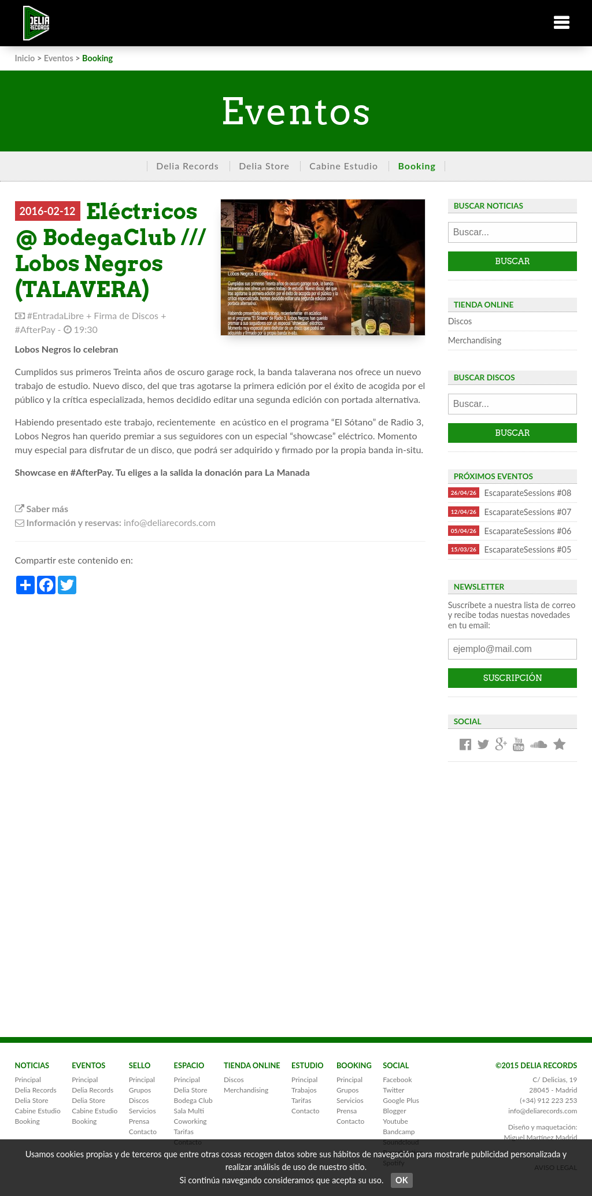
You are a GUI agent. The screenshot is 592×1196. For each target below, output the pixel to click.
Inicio (25, 58)
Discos (460, 321)
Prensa (139, 1121)
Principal (28, 1079)
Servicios (142, 1110)
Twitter (393, 1090)
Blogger (394, 1110)
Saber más (41, 508)
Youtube (395, 1121)
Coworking (190, 1121)
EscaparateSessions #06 (510, 530)
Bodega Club (193, 1100)
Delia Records (187, 165)
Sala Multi (189, 1110)
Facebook (397, 1079)
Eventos (58, 58)
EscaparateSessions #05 (510, 549)
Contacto (143, 1131)
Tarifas (184, 1131)
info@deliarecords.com (542, 1110)
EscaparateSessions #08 (510, 492)
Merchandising (474, 340)
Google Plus (401, 1100)
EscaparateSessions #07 (510, 511)
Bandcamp (399, 1131)
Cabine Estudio (343, 165)
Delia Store (264, 165)
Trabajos (304, 1090)
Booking (416, 165)
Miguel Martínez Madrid (540, 1137)
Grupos (140, 1090)
